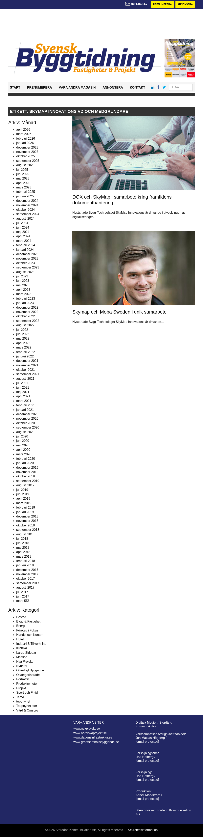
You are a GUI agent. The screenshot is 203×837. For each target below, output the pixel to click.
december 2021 (27, 360)
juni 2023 (22, 280)
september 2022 (27, 320)
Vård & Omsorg (27, 710)
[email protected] (147, 741)
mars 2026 (23, 134)
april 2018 (23, 552)
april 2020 (23, 449)
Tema (20, 697)
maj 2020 (22, 445)
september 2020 (27, 427)
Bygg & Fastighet (28, 621)
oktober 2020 (25, 423)
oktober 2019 (25, 476)
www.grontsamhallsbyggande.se (96, 742)
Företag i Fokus (27, 630)
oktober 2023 (25, 263)
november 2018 (27, 520)
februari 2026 (25, 138)
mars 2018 (23, 556)
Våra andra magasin (77, 87)
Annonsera (185, 4)
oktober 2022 (25, 316)
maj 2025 (22, 178)
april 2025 (23, 183)
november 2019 (27, 472)
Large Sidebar (26, 652)
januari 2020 (25, 463)
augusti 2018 (25, 534)
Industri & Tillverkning (31, 643)
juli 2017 (22, 592)
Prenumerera (162, 4)
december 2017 (27, 570)
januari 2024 (25, 249)
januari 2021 (25, 409)
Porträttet (22, 679)
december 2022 (27, 307)
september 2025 (27, 160)
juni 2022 (22, 334)
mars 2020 (23, 454)
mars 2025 (23, 187)
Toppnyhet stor (26, 706)
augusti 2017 (25, 587)
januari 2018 (25, 565)
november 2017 (27, 574)
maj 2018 (22, 547)
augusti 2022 (25, 325)
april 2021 (23, 396)
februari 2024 (25, 245)
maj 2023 (22, 285)
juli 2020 (22, 436)
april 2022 (23, 343)
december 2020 (27, 414)
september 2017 (27, 583)
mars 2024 (23, 240)
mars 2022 (23, 347)
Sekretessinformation (143, 830)
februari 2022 (25, 352)
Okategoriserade (28, 675)
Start (15, 87)
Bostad (21, 617)
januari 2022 (25, 356)
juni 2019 (22, 494)
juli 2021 (22, 383)
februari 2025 (25, 191)
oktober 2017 (25, 578)
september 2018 (27, 529)
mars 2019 (23, 503)
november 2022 (27, 312)
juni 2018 (22, 543)
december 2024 (27, 200)
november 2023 (27, 258)
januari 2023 (25, 303)
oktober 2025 (25, 156)
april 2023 (23, 289)
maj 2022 (22, 338)
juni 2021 (22, 387)
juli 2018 (22, 538)
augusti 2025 (25, 165)
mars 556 (23, 600)
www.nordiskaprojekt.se (90, 733)
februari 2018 (25, 561)
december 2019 (27, 467)
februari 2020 (25, 458)
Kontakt (137, 87)
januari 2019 (25, 512)
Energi (20, 626)
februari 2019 (25, 507)
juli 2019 (22, 489)
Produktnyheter (27, 683)
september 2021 (27, 374)
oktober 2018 (25, 525)
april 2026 (23, 129)
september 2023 (27, 267)
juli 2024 (22, 223)
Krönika (21, 648)
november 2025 (27, 151)
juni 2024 (22, 227)
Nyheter (21, 666)
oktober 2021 (25, 369)
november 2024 (27, 205)
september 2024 (27, 214)
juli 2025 (22, 169)
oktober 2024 (25, 209)
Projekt (21, 688)
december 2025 (27, 147)
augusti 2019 (25, 485)
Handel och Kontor (29, 634)
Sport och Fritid (27, 692)
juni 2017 (22, 596)
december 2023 (27, 254)
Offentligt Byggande (30, 670)
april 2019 (23, 498)
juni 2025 (22, 174)
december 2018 (27, 516)
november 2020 (27, 418)
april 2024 (23, 236)
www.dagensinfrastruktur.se (92, 737)
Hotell (20, 639)
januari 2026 (25, 143)
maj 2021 (22, 392)
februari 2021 (25, 405)
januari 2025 (25, 196)
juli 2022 (22, 329)
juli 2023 (22, 276)
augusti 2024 (25, 218)
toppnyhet (23, 701)
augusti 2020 (25, 432)
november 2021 (27, 365)
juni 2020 (22, 440)
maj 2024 (22, 232)
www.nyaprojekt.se (86, 728)
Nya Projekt (24, 661)
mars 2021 (23, 401)
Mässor (21, 657)
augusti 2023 (25, 272)
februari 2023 (25, 298)
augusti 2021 (25, 378)
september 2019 (27, 481)
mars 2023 (23, 294)
